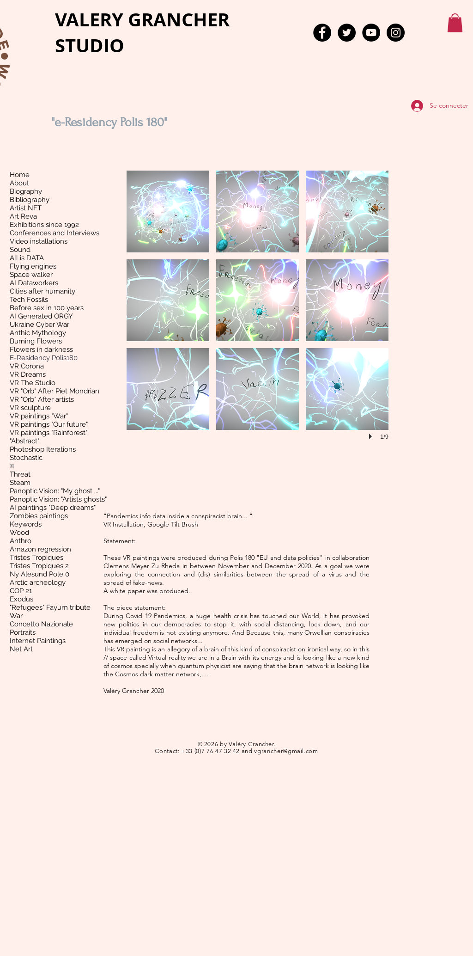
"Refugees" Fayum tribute (50, 607)
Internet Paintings (38, 641)
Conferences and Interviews (54, 233)
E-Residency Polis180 (44, 358)
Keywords (26, 524)
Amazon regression (40, 549)
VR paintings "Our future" (49, 424)
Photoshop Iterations (43, 449)
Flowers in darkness (41, 349)
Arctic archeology (38, 582)
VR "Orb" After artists (42, 399)
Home (20, 175)
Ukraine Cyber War (39, 324)
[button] (455, 22)
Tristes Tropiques (36, 557)
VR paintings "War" (39, 416)
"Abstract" (24, 441)
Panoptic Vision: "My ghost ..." (55, 491)
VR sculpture (30, 408)
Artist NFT (26, 208)
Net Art (21, 649)
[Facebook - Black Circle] (322, 33)
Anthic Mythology (38, 333)
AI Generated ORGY (41, 316)
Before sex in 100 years (47, 308)
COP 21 (21, 591)
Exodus (21, 599)
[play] (372, 436)
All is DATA (27, 258)
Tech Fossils (29, 299)
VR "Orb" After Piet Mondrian (54, 391)
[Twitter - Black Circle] (347, 33)
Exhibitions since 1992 (44, 225)
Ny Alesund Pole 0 (39, 574)
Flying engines (33, 266)
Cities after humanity (42, 291)
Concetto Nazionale (41, 624)
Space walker (31, 274)
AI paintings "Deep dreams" (53, 507)
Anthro (20, 541)
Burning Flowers (36, 341)
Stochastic (26, 457)
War (16, 616)
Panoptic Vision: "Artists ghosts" (58, 499)
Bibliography (29, 200)
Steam (20, 482)
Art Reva (23, 216)
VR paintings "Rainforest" (48, 433)
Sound (20, 249)
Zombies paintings (39, 516)
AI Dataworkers (34, 283)
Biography (26, 191)
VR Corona (27, 366)
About (19, 183)
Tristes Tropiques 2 (39, 566)
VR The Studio (32, 383)
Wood (19, 532)
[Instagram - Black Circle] (396, 33)
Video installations (38, 241)
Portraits (23, 632)
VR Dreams (28, 374)
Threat (20, 474)
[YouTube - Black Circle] (371, 33)
